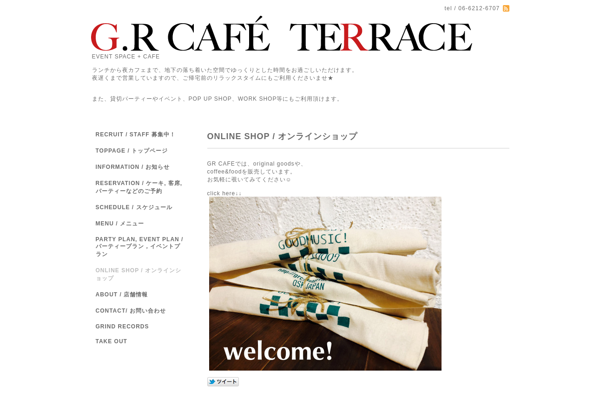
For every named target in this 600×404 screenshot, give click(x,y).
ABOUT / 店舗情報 (122, 294)
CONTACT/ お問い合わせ (131, 311)
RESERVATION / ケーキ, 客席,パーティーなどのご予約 (139, 187)
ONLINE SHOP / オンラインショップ (138, 274)
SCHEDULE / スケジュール (134, 207)
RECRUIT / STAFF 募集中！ (136, 134)
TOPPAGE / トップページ (132, 150)
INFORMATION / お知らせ (133, 167)
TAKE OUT (111, 341)
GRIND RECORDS (122, 326)
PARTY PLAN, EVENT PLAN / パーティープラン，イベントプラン (140, 246)
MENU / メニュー (120, 223)
